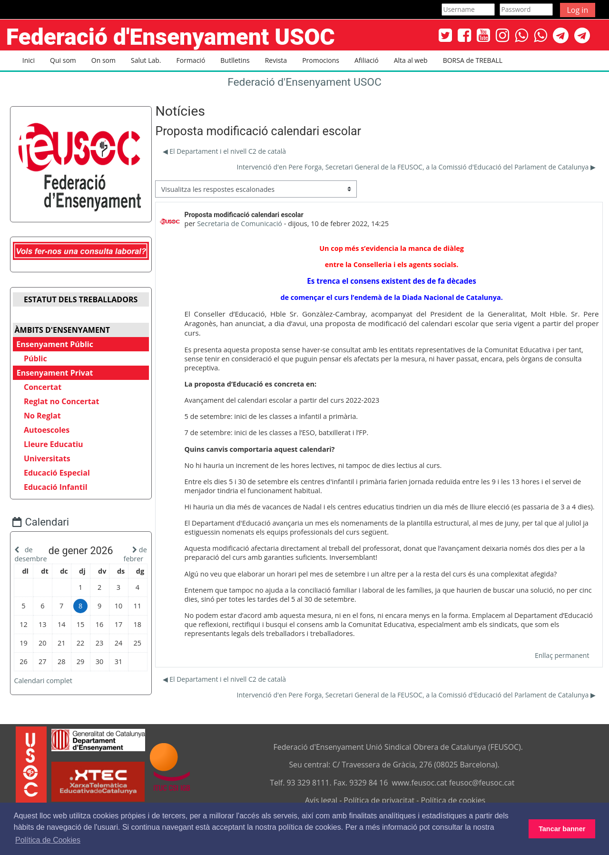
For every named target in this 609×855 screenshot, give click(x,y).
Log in (578, 10)
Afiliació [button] (366, 60)
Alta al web (411, 60)
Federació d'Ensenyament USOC (304, 82)
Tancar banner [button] (562, 829)
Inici (28, 60)
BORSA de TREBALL (472, 60)
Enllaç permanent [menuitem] (562, 655)
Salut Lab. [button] (146, 60)
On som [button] (103, 60)
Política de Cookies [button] (47, 840)
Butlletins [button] (234, 60)
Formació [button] (191, 60)
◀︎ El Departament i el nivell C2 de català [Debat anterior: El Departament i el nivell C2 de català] (224, 151)
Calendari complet (50, 689)
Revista (276, 60)
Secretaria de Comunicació (239, 223)
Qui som (63, 60)
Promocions (320, 60)
